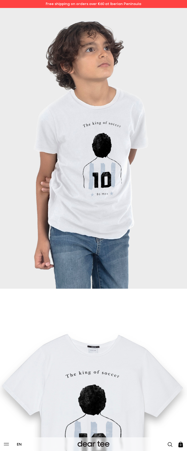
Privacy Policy (50, 416)
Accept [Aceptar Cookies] (90, 442)
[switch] (149, 426)
